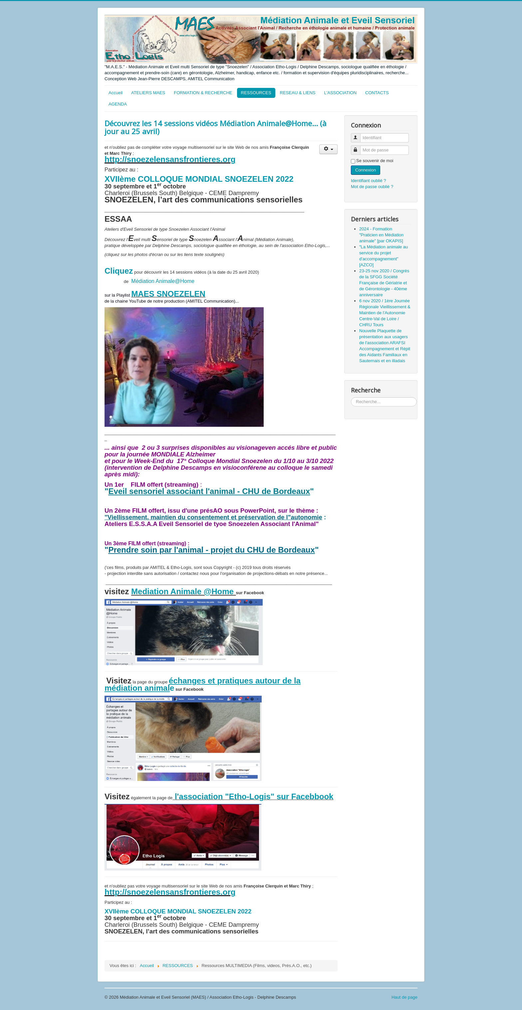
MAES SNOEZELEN (168, 293)
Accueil (116, 92)
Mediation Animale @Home (182, 591)
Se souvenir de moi (374, 160)
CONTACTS (377, 92)
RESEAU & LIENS (298, 92)
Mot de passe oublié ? (372, 186)
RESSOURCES (256, 92)
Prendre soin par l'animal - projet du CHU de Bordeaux (211, 549)
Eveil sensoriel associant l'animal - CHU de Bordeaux (209, 491)
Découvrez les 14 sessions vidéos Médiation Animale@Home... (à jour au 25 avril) (216, 127)
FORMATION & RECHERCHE (203, 92)
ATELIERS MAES (148, 92)
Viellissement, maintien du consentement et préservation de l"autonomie (215, 517)
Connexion (365, 169)
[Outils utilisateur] (328, 149)
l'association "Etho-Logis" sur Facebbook (252, 796)
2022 (284, 178)
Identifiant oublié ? (368, 180)
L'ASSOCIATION (340, 92)
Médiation (143, 281)
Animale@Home (174, 281)
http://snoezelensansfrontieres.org (170, 159)
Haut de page (404, 997)
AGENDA (118, 104)
